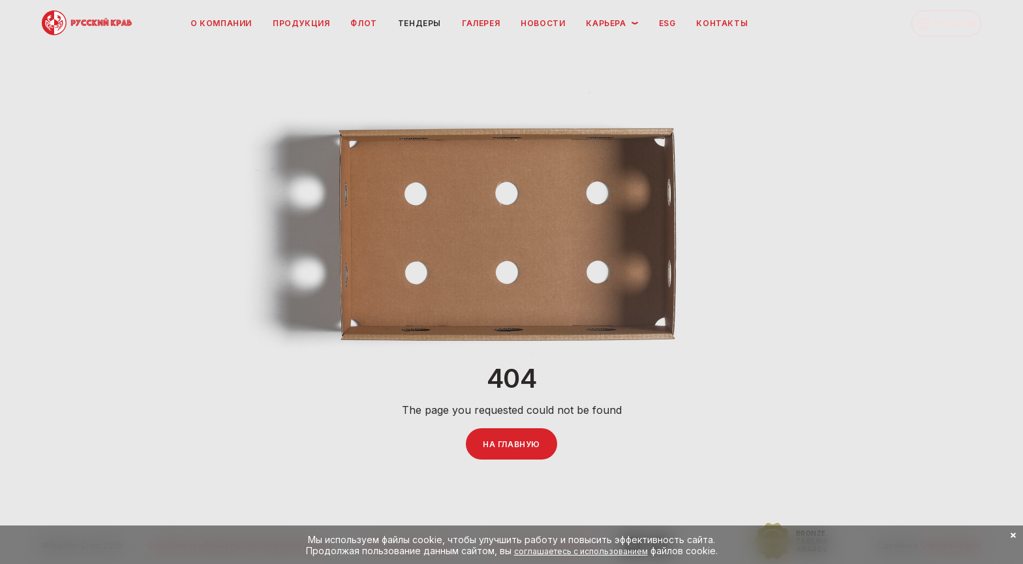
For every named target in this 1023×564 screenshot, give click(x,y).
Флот (363, 23)
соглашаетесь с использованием (580, 551)
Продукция (301, 23)
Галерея (481, 23)
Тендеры (419, 23)
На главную (511, 444)
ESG (667, 23)
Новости (543, 23)
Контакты (722, 23)
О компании (221, 23)
